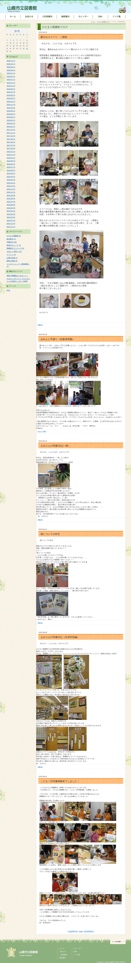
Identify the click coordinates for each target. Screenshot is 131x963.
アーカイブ (13, 56)
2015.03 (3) (11, 214)
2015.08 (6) (11, 198)
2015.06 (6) (11, 205)
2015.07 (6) (11, 202)
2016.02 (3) (11, 180)
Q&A (75, 951)
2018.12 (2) (11, 101)
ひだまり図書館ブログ (103, 21)
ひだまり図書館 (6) (14, 236)
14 (23, 43)
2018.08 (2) (11, 111)
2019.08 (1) (11, 89)
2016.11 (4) (11, 155)
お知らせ (63, 951)
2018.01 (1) (11, 127)
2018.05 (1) (11, 117)
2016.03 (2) (11, 177)
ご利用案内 (63, 955)
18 (13, 46)
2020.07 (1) (11, 73)
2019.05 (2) (11, 95)
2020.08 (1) (11, 70)
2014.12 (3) (11, 223)
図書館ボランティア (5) (15, 248)
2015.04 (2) (11, 211)
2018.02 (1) (11, 123)
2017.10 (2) (11, 136)
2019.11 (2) (11, 86)
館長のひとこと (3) (14, 245)
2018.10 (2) (11, 108)
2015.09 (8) (11, 195)
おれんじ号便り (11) (14, 251)
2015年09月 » (89, 931)
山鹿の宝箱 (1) (12, 258)
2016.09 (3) (11, 161)
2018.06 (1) (11, 114)
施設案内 (63, 958)
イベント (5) (11, 255)
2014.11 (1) (11, 227)
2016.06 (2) (11, 170)
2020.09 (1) (11, 67)
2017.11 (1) (11, 133)
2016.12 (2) (11, 152)
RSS (8, 290)
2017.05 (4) (11, 148)
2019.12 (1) (11, 83)
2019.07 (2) (11, 92)
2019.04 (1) (11, 98)
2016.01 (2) (11, 183)
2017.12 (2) (11, 130)
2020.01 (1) (11, 79)
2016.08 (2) (11, 164)
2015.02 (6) (11, 217)
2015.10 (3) (11, 192)
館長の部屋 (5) (12, 261)
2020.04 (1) (11, 76)
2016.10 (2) (11, 158)
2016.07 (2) (11, 167)
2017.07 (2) (11, 145)
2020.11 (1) (11, 61)
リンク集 (77, 955)
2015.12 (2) (11, 186)
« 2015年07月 (72, 931)
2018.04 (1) (11, 120)
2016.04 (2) (11, 173)
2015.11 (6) (11, 189)
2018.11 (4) (11, 105)
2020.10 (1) (11, 64)
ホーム (93, 21)
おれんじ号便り (42, 431)
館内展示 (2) (11, 239)
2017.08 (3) (11, 142)
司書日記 (40, 325)
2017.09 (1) (11, 139)
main (81, 931)
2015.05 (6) (11, 208)
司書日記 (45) (12, 242)
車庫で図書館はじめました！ (17, 276)
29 (27, 48)
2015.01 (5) (11, 220)
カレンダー (77, 948)
